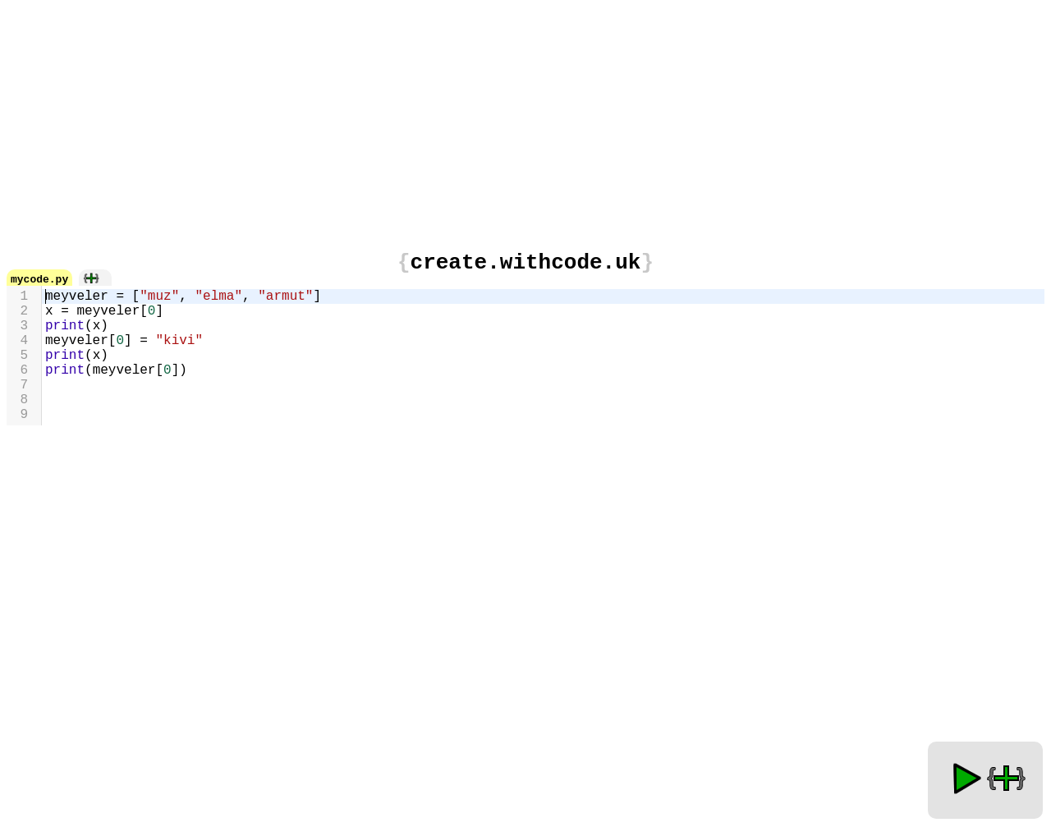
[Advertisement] (525, 122)
